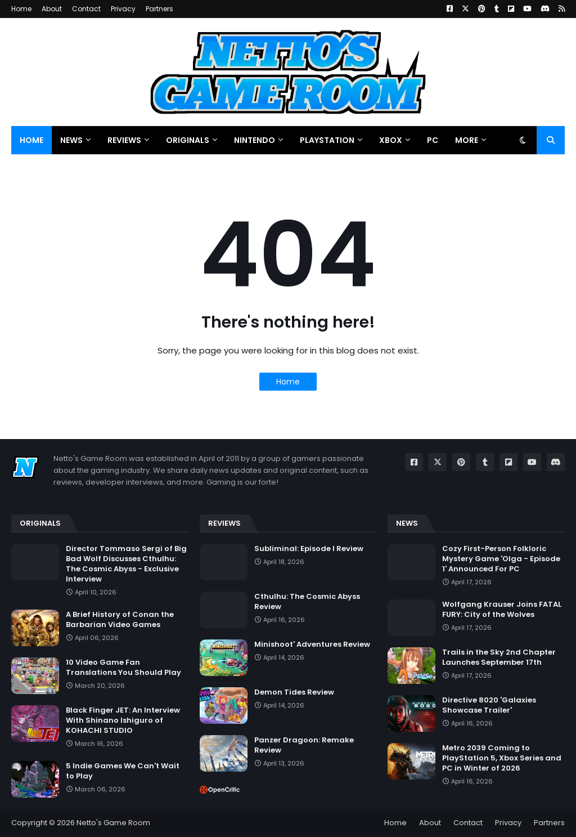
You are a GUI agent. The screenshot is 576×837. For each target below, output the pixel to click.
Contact (86, 9)
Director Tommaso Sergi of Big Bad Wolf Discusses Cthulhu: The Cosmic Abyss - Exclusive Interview (126, 564)
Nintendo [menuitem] (254, 140)
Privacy (123, 9)
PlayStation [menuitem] (327, 140)
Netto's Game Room (113, 822)
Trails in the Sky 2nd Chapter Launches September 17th (499, 657)
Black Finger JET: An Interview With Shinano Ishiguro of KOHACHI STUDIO (123, 720)
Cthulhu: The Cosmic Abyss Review (307, 602)
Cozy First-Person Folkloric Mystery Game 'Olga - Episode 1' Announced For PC (501, 559)
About (52, 9)
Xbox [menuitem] (390, 140)
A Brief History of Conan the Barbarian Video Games (120, 620)
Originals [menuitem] (187, 140)
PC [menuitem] (432, 140)
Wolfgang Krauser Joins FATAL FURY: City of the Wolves (501, 609)
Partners (159, 9)
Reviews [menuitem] (124, 140)
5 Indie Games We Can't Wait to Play (122, 771)
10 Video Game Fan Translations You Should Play (123, 667)
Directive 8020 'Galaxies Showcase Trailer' (489, 705)
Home (21, 9)
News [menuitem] (71, 140)
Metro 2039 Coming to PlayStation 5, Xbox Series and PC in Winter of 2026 (501, 758)
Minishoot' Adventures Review (312, 644)
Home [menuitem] (31, 140)
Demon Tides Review (294, 692)
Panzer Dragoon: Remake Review (304, 745)
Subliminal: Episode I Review (308, 549)
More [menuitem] (466, 140)
